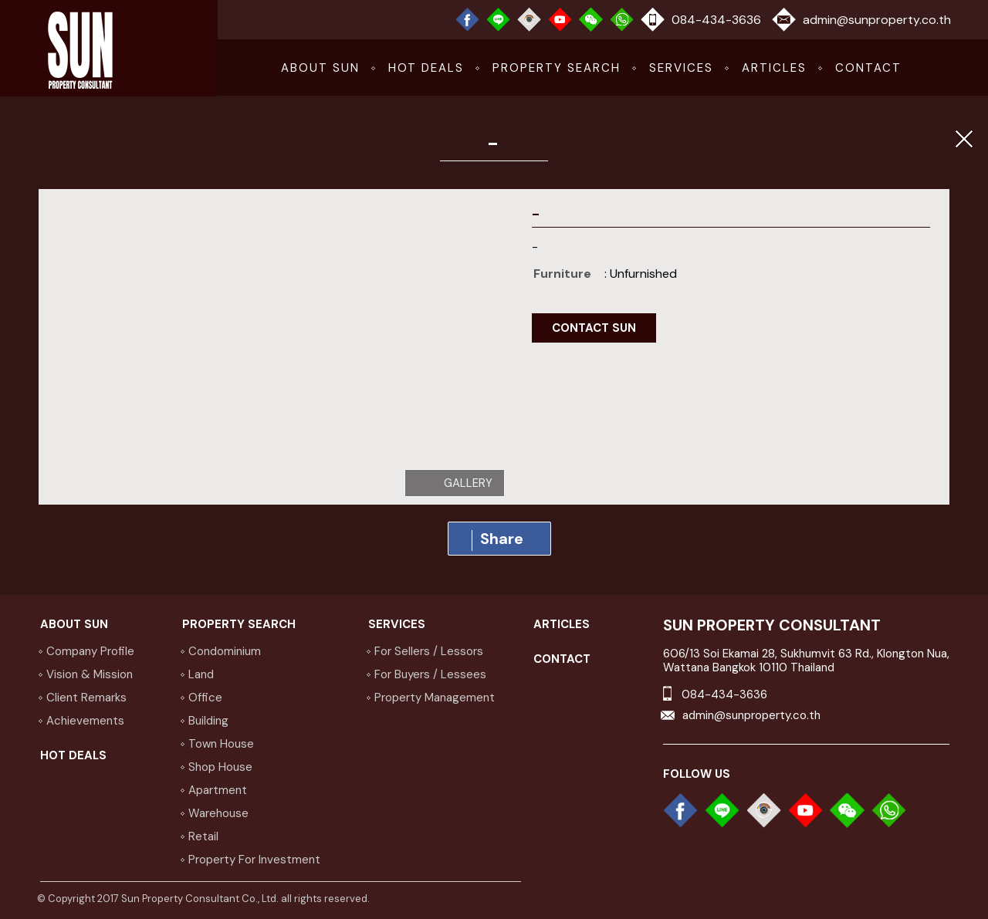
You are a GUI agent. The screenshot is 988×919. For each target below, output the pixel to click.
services (681, 68)
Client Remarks (86, 697)
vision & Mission (89, 674)
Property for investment (254, 859)
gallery (468, 483)
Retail (203, 836)
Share (497, 540)
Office (205, 697)
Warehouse (218, 813)
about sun (320, 68)
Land (201, 674)
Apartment (217, 790)
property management (434, 697)
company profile (90, 651)
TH (932, 68)
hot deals (426, 68)
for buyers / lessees (430, 674)
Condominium (224, 651)
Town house (221, 744)
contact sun (594, 328)
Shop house (220, 767)
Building (208, 720)
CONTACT (868, 68)
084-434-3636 (716, 20)
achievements (85, 720)
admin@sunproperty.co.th (877, 20)
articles (774, 68)
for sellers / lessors (428, 651)
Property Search (556, 68)
